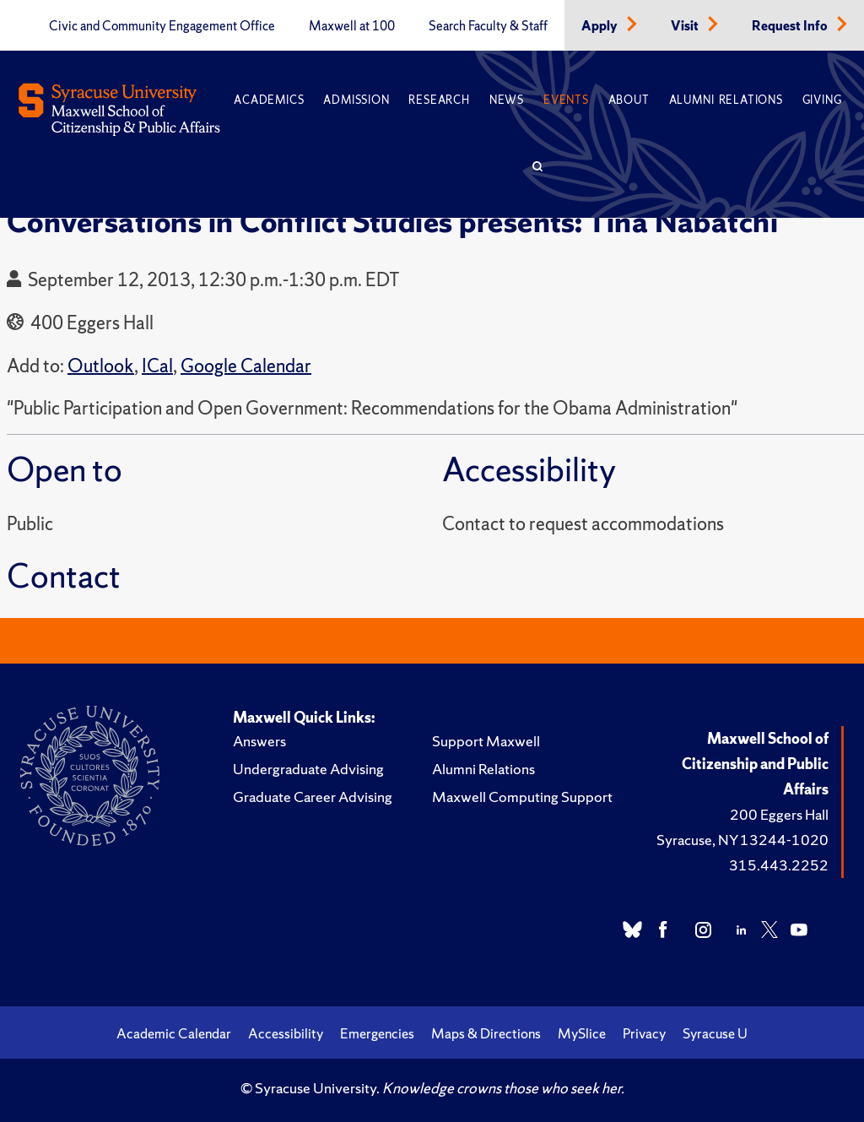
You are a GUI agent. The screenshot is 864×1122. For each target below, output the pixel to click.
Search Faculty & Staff (488, 26)
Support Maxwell (486, 741)
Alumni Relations (726, 100)
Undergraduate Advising (308, 768)
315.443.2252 (779, 865)
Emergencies (377, 1033)
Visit (686, 26)
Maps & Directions (486, 1033)
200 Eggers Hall (779, 814)
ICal (157, 366)
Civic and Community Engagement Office (162, 26)
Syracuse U (715, 1033)
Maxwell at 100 (352, 26)
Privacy (644, 1033)
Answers (259, 741)
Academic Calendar (173, 1033)
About (629, 100)
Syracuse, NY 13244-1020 (742, 839)
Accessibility (285, 1033)
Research (438, 100)
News (506, 100)
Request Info (791, 26)
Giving (822, 100)
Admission (356, 100)
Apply (600, 26)
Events (566, 100)
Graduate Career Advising (312, 796)
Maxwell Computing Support (522, 796)
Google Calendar (246, 366)
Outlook (101, 366)
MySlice (582, 1033)
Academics (269, 100)
